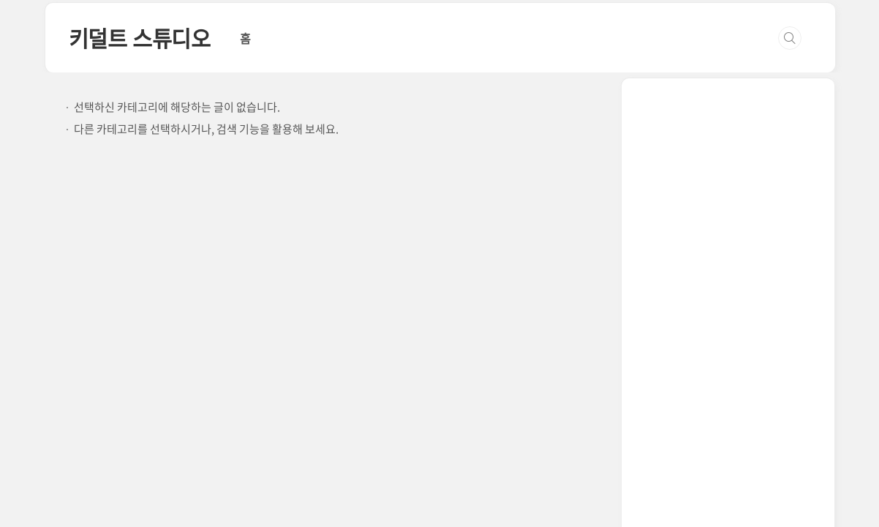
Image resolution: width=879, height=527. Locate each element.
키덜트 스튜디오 (140, 37)
